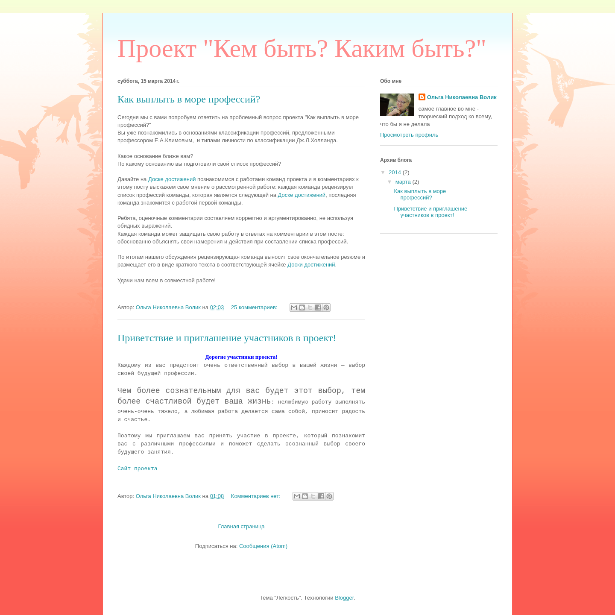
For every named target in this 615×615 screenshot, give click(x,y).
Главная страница (241, 526)
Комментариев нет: (256, 496)
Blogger (344, 597)
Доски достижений (311, 264)
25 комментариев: (255, 307)
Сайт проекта (137, 469)
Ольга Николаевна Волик (462, 97)
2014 (396, 172)
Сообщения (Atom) (263, 546)
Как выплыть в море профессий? (188, 99)
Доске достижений (172, 179)
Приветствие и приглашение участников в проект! (226, 337)
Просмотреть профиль (409, 135)
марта (404, 182)
